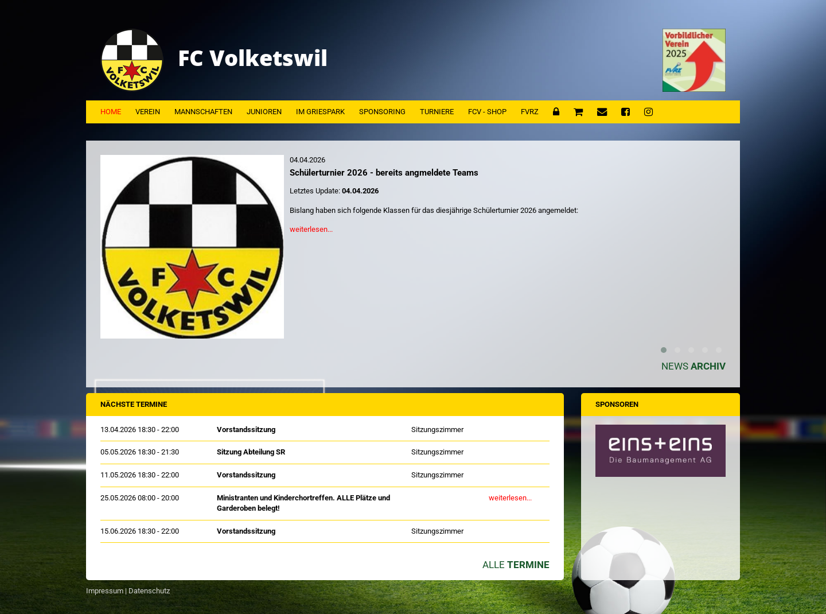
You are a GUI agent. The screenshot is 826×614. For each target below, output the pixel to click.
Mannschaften (203, 111)
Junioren (264, 111)
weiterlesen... (311, 229)
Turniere (437, 111)
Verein (147, 111)
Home (110, 111)
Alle (516, 564)
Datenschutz (149, 590)
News (693, 366)
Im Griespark (320, 111)
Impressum (104, 590)
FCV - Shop (487, 111)
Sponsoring (382, 111)
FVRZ (530, 111)
